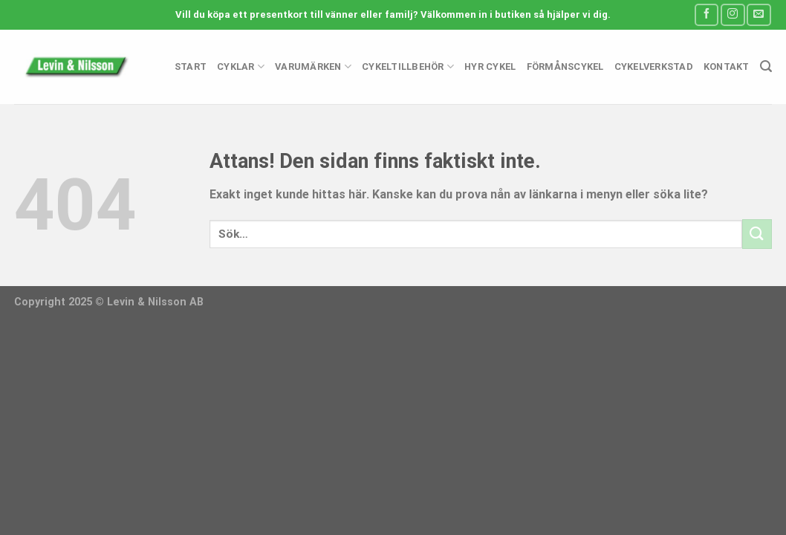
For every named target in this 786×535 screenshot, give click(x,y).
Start (191, 66)
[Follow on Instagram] (732, 14)
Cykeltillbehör (408, 66)
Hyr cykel (490, 66)
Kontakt (727, 66)
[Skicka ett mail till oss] (758, 14)
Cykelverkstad (653, 66)
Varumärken (313, 66)
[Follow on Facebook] (706, 14)
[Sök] (766, 66)
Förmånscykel (565, 66)
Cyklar (240, 66)
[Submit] (757, 233)
